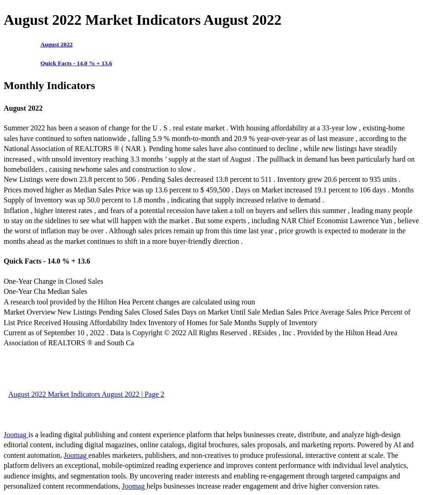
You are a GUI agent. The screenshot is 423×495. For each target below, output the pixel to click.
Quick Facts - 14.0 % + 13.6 (76, 63)
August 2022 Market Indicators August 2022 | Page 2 (86, 394)
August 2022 (56, 44)
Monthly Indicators (49, 85)
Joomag (16, 435)
